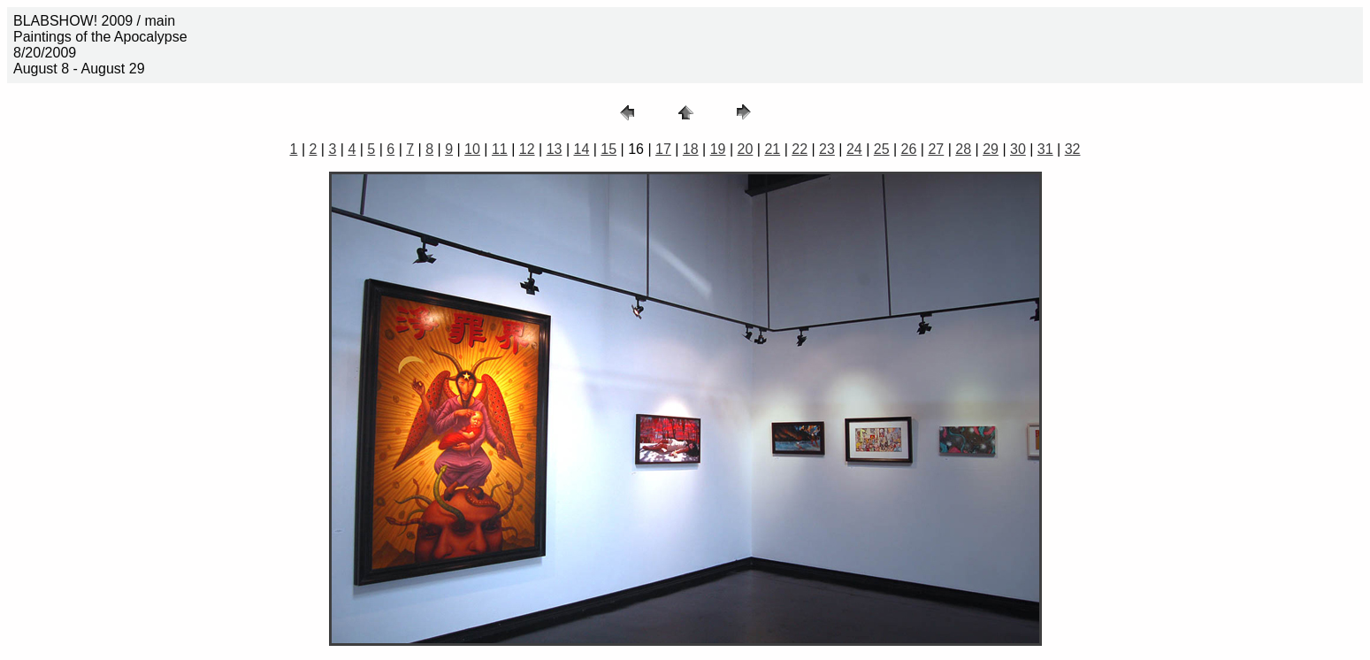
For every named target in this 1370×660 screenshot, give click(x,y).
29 (991, 149)
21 (772, 149)
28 (963, 149)
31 (1045, 149)
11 (500, 149)
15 (608, 149)
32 (1073, 149)
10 (472, 149)
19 (718, 149)
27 (936, 149)
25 (882, 149)
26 (909, 149)
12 (527, 149)
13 (555, 149)
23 (827, 149)
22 (799, 149)
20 (746, 149)
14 (581, 149)
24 (854, 149)
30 (1018, 149)
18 (691, 149)
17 (663, 149)
